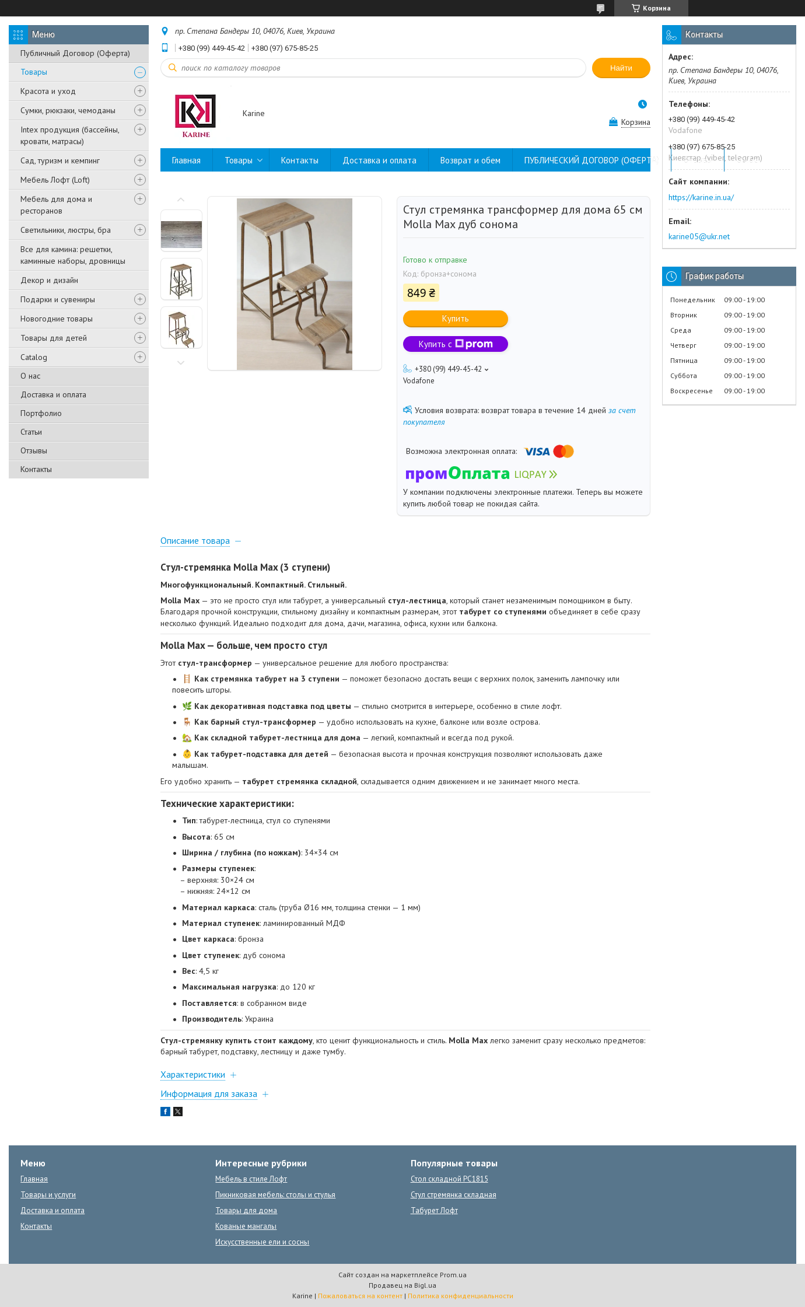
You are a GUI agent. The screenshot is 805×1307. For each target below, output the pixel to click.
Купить (455, 318)
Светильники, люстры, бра (65, 230)
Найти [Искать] (621, 68)
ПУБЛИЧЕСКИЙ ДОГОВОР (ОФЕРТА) (591, 160)
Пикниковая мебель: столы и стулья (275, 1195)
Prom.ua (453, 1274)
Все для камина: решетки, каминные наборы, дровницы (72, 255)
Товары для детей (53, 338)
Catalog (33, 357)
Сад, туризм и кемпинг (60, 160)
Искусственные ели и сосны (262, 1242)
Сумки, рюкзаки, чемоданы (68, 110)
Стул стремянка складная (453, 1195)
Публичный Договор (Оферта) (75, 53)
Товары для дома (246, 1210)
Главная (186, 160)
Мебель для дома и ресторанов (56, 205)
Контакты (36, 469)
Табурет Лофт (434, 1210)
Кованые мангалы (245, 1226)
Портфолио (41, 413)
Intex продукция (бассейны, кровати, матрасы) (69, 135)
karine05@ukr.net (699, 236)
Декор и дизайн (49, 280)
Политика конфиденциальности (460, 1295)
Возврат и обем (470, 160)
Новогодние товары (56, 318)
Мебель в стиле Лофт (251, 1179)
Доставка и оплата (53, 394)
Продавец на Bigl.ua (402, 1285)
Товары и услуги (48, 1195)
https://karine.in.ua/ (701, 197)
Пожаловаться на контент (360, 1295)
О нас (30, 376)
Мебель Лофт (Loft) (55, 179)
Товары (33, 72)
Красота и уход (48, 91)
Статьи (31, 432)
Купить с (456, 344)
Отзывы (33, 450)
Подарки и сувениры (57, 299)
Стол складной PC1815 (449, 1179)
